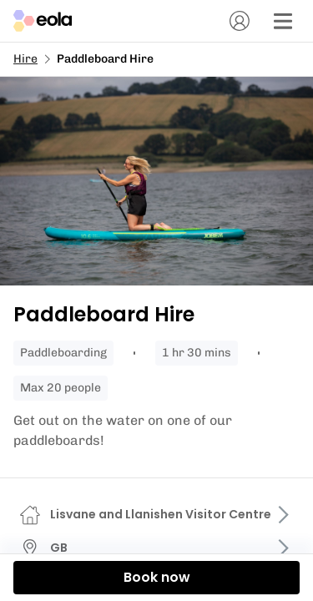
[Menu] (283, 21)
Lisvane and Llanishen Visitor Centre (160, 514)
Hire (25, 59)
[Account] (239, 21)
